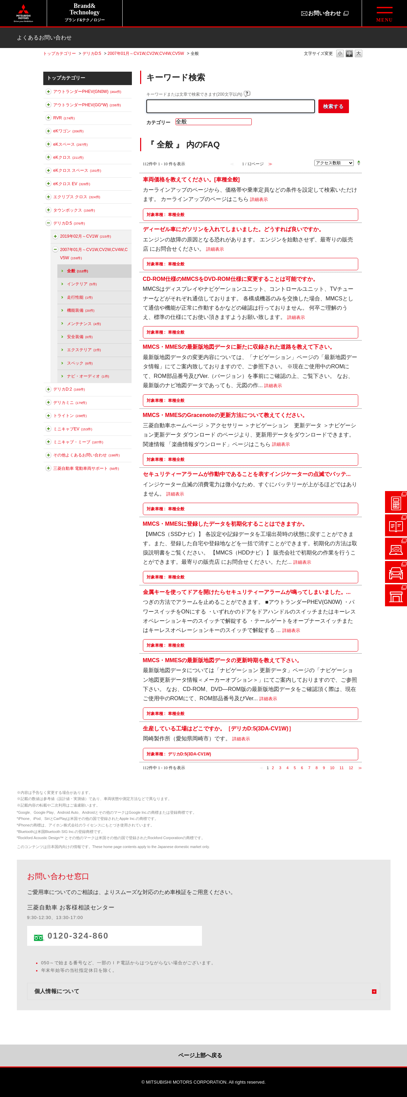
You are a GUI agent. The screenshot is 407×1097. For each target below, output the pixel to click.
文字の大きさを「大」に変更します (358, 54)
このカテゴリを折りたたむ (48, 224)
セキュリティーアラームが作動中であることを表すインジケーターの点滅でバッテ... (247, 474)
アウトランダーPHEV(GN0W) (87, 91)
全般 (77, 271)
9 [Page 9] (324, 768)
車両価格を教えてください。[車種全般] (191, 179)
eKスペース (70, 144)
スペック (80, 363)
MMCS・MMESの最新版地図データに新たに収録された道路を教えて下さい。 (239, 347)
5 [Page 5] (295, 768)
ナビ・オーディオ (88, 376)
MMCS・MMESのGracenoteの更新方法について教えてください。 (225, 415)
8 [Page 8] (317, 768)
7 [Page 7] (309, 768)
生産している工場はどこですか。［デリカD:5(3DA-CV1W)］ (218, 728)
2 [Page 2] (273, 768)
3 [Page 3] (280, 768)
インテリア (82, 284)
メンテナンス (84, 323)
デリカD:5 (91, 53)
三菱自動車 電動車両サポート (86, 468)
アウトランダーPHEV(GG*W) (87, 105)
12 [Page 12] (351, 768)
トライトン (70, 415)
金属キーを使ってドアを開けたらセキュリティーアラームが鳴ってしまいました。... (247, 592)
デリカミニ (70, 402)
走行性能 (80, 297)
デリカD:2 (69, 389)
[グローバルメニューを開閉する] (384, 13)
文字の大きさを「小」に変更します (340, 54)
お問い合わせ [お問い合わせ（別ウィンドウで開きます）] (324, 13)
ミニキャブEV (72, 429)
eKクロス (68, 157)
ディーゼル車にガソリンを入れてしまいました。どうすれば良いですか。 (233, 229)
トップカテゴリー (59, 53)
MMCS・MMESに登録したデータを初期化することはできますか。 (225, 523)
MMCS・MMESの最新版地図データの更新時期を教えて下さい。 (223, 660)
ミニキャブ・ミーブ (78, 442)
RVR (64, 118)
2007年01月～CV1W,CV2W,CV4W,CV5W (146, 53)
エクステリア (84, 349)
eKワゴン (68, 131)
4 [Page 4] (287, 768)
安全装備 (80, 336)
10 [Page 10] (332, 768)
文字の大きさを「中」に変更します (349, 54)
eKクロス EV (71, 183)
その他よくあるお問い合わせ (86, 455)
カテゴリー (158, 122)
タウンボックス (74, 210)
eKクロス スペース (77, 170)
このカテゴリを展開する (48, 92)
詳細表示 (259, 199)
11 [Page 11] (341, 768)
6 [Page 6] (302, 768)
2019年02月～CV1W (85, 236)
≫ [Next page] (360, 768)
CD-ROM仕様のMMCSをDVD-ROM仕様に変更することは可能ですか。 (230, 279)
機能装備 (80, 310)
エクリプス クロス (76, 196)
